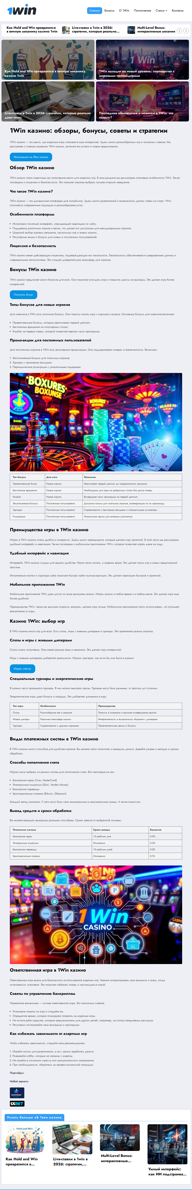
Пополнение (142, 10)
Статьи (161, 10)
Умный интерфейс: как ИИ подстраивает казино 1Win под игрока (167, 1171)
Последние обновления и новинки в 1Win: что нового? (136, 115)
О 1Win (124, 10)
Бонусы (109, 10)
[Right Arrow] (186, 30)
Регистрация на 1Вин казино (31, 157)
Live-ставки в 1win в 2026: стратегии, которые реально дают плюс (96, 29)
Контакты (178, 10)
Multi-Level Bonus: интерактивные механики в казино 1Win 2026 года (161, 29)
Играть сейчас (22, 669)
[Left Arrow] (179, 30)
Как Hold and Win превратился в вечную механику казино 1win (34, 29)
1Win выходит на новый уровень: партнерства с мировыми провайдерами (136, 73)
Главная (94, 10)
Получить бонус (23, 295)
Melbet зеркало (19, 1081)
